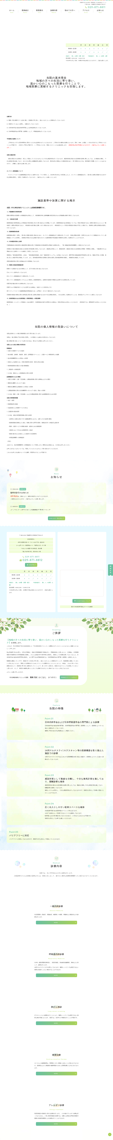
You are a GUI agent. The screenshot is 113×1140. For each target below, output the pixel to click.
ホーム (11, 11)
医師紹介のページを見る (68, 677)
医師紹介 (25, 11)
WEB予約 (110, 570)
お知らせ (100, 11)
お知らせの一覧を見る (56, 518)
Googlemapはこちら (82, 601)
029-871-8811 (31, 556)
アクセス (86, 11)
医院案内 (39, 11)
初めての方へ (70, 11)
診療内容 (53, 11)
